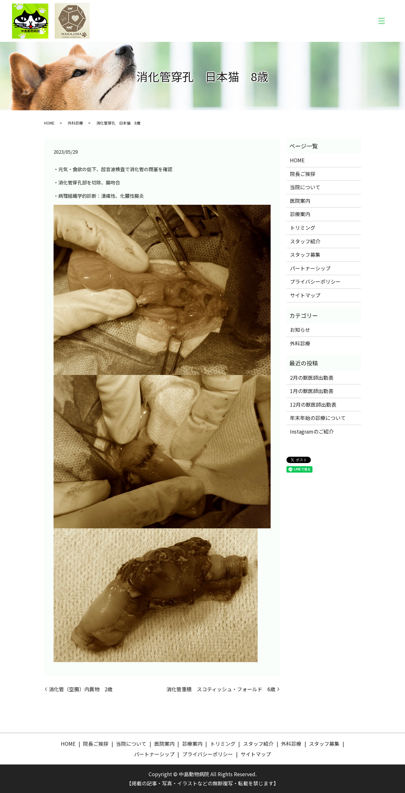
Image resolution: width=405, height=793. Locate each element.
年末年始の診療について (318, 418)
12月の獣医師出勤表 (313, 404)
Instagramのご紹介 (312, 431)
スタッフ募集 (305, 254)
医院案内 (300, 200)
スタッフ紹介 (305, 241)
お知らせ (300, 329)
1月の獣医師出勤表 (311, 391)
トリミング (302, 227)
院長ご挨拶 (302, 173)
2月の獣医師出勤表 (311, 377)
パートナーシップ (310, 268)
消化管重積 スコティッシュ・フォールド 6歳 (220, 689)
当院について (305, 187)
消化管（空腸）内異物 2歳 (81, 689)
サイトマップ (305, 295)
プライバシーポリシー (315, 281)
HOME (49, 123)
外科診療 (75, 123)
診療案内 (300, 214)
